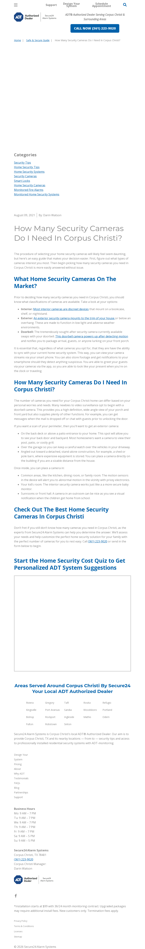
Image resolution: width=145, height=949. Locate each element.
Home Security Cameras (29, 185)
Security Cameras (25, 176)
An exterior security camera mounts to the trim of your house (74, 318)
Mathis (87, 717)
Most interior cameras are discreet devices (61, 309)
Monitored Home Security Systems (36, 194)
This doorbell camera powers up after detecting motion (91, 336)
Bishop (30, 717)
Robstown (51, 724)
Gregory (49, 702)
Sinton (67, 724)
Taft (66, 702)
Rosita (87, 702)
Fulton (29, 724)
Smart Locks (22, 181)
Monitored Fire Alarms (28, 190)
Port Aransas (52, 709)
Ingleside (69, 717)
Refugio (106, 702)
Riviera (30, 702)
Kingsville (31, 709)
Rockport (50, 717)
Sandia (68, 709)
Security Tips (22, 163)
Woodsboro (90, 709)
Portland (107, 709)
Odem (105, 717)
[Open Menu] (15, 5)
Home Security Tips (27, 167)
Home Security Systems (29, 172)
